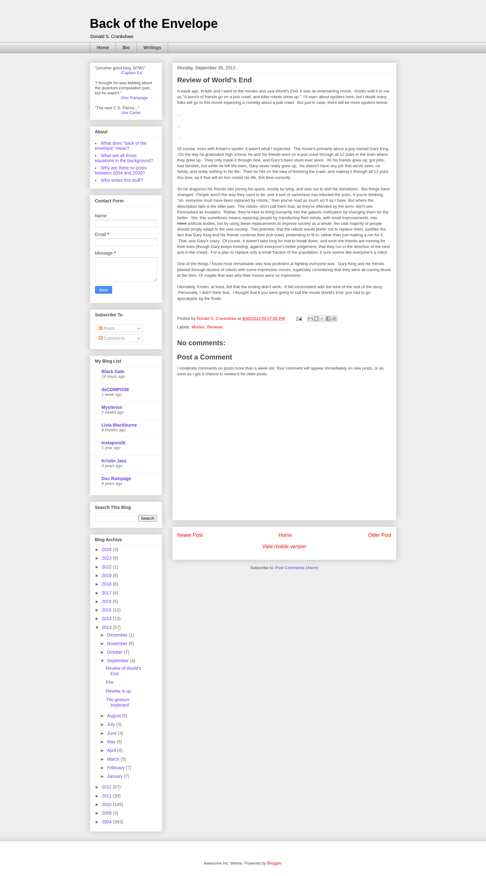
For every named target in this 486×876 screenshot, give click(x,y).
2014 (107, 618)
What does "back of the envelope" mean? (121, 146)
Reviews (214, 327)
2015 (107, 610)
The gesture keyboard (117, 702)
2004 (107, 821)
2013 (107, 627)
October (115, 652)
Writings (152, 47)
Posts (107, 328)
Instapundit (113, 442)
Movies (198, 327)
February (116, 767)
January (115, 776)
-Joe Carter (130, 112)
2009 (107, 813)
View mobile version (284, 546)
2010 (107, 804)
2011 (107, 795)
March (114, 759)
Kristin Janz (114, 460)
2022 (107, 566)
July (111, 724)
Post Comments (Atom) (296, 567)
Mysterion (112, 407)
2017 (107, 592)
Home (103, 47)
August (114, 715)
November (118, 643)
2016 (107, 601)
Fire (109, 682)
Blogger (274, 863)
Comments (112, 338)
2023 (107, 558)
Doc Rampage (116, 478)
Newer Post (190, 535)
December (118, 635)
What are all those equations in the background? (124, 158)
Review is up (118, 691)
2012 (107, 787)
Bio (126, 47)
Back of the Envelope (154, 23)
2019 (107, 575)
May (112, 741)
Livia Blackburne (119, 425)
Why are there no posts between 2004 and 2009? (121, 170)
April (112, 750)
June (112, 733)
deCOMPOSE (115, 389)
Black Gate (113, 371)
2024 (107, 549)
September (118, 660)
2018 (107, 584)
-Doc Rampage (134, 97)
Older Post (379, 535)
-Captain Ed (131, 72)
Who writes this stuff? (122, 180)
